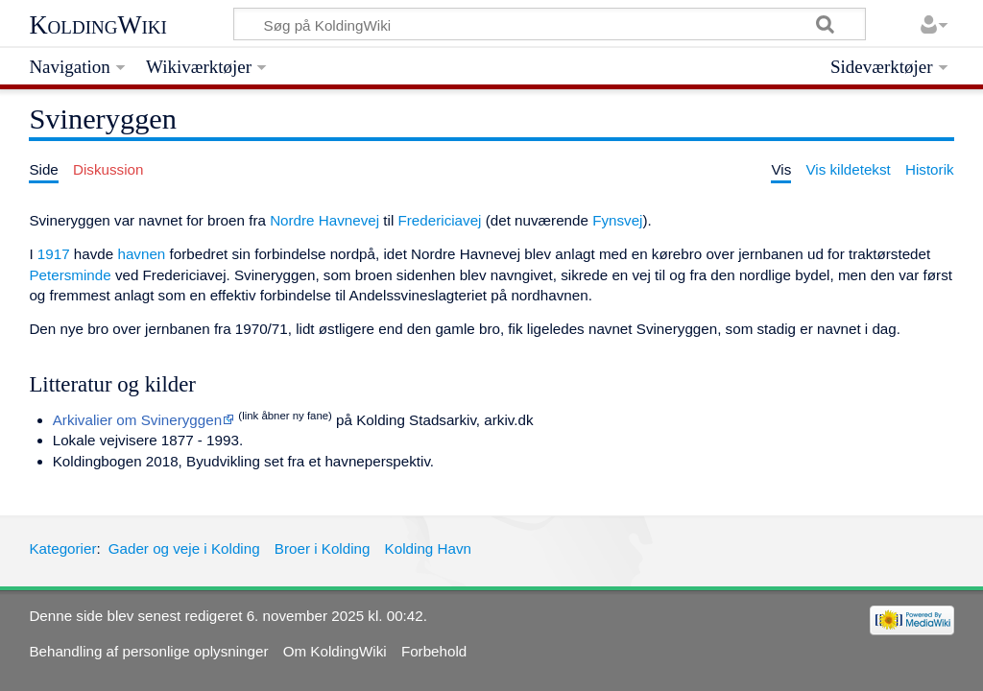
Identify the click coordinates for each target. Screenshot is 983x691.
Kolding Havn (428, 548)
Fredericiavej (440, 220)
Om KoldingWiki (335, 651)
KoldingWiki (98, 25)
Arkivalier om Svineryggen (137, 420)
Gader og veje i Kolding (184, 548)
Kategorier (62, 548)
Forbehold (434, 651)
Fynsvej (617, 220)
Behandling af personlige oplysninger (148, 651)
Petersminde (69, 275)
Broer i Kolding (323, 548)
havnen (141, 254)
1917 (53, 254)
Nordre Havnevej (324, 220)
